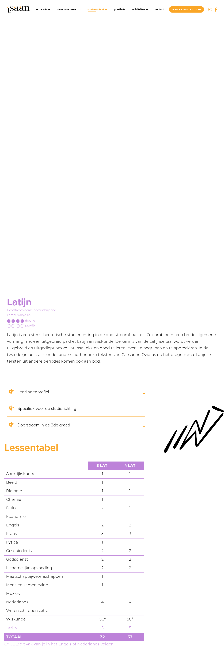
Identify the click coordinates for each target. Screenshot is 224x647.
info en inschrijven (186, 9)
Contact (159, 9)
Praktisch (119, 9)
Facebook (216, 10)
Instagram (210, 9)
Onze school (43, 9)
